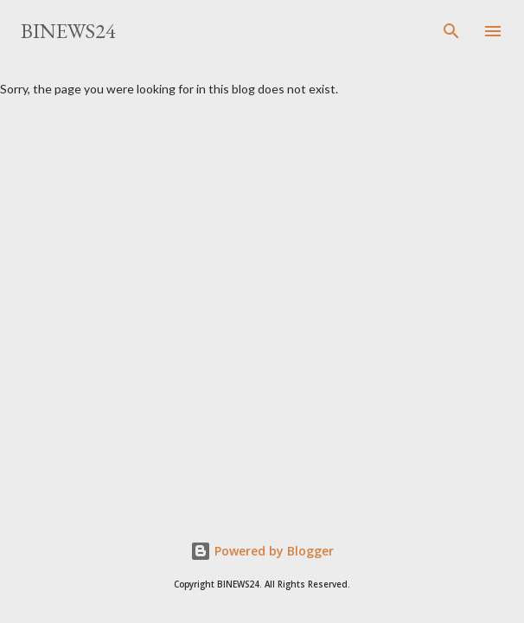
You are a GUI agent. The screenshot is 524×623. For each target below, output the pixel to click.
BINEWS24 (68, 30)
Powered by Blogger (262, 551)
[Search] (451, 31)
